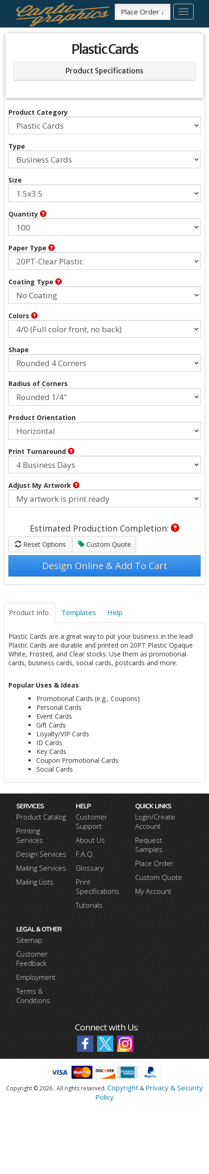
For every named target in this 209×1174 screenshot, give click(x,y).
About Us (90, 840)
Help (115, 612)
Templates (78, 612)
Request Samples (149, 844)
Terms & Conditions (33, 995)
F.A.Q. (85, 854)
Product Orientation (42, 417)
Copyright (122, 1087)
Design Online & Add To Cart (104, 565)
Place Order (154, 863)
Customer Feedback (32, 958)
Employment (36, 977)
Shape (18, 349)
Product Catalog (41, 816)
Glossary (90, 867)
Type (16, 146)
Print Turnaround (41, 451)
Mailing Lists (34, 881)
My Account (153, 891)
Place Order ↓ (143, 11)
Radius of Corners (38, 383)
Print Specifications (97, 886)
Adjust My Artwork (43, 485)
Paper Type (31, 247)
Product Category (38, 112)
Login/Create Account (155, 821)
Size (15, 180)
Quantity (27, 214)
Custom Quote (104, 544)
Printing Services (29, 835)
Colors (23, 315)
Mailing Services (41, 867)
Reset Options (40, 544)
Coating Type (35, 281)
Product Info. (29, 612)
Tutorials (89, 905)
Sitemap (29, 939)
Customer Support (91, 821)
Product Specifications (104, 70)
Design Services (41, 854)
